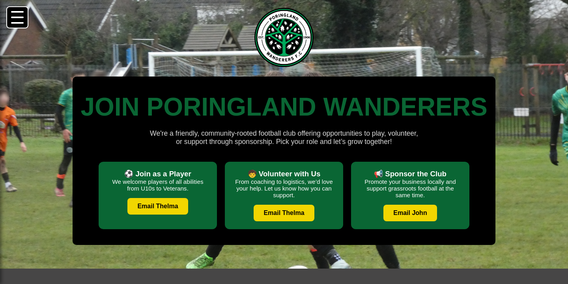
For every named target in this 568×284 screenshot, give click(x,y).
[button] (17, 17)
